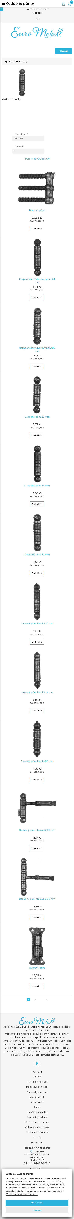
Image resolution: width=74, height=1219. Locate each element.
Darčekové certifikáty (37, 1088)
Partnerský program (37, 1093)
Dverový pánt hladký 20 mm (37, 624)
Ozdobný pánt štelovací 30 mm (37, 831)
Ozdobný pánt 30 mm (37, 556)
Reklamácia (37, 1144)
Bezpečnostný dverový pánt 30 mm (37, 351)
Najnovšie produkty (37, 1118)
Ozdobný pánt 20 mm (37, 418)
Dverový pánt (37, 211)
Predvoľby (37, 1210)
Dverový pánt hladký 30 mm (37, 762)
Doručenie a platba (37, 1113)
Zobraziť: (19, 148)
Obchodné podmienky (37, 1123)
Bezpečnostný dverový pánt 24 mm (37, 282)
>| (46, 1001)
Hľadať (63, 51)
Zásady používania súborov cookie (22, 1194)
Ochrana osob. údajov (37, 1128)
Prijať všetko (37, 1203)
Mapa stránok (37, 1098)
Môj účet (37, 1078)
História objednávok (37, 1083)
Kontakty (37, 1138)
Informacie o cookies (37, 1133)
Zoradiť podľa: (22, 135)
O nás (37, 1108)
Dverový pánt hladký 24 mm (37, 693)
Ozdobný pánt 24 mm (37, 487)
